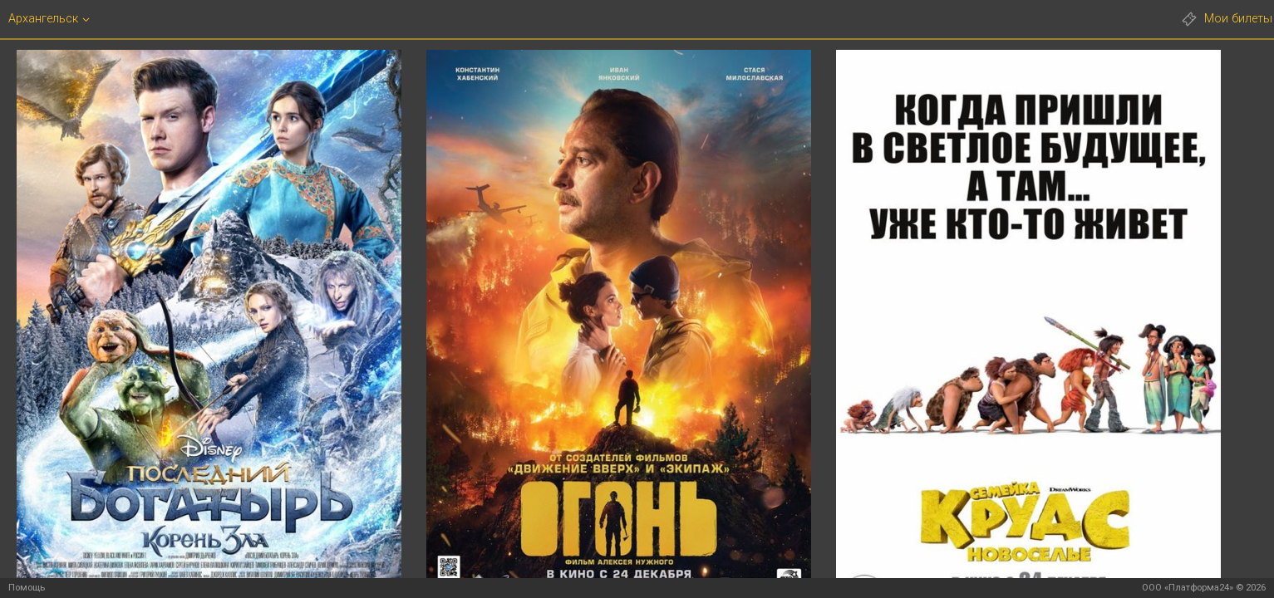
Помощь (26, 587)
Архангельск (43, 19)
